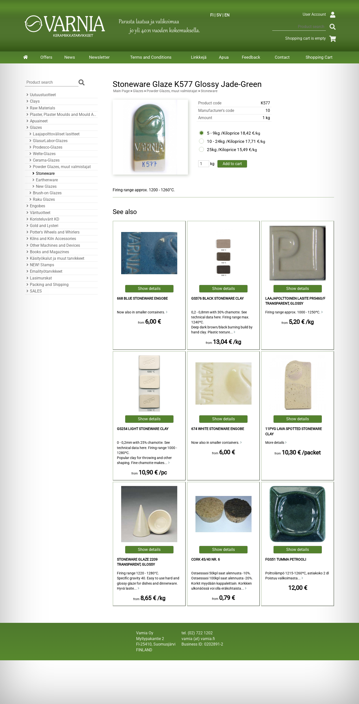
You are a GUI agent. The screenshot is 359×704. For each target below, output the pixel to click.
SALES (33, 291)
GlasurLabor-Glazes (48, 140)
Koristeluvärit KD (42, 219)
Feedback (251, 57)
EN (226, 15)
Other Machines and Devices (52, 245)
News (69, 57)
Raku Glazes (41, 199)
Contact (282, 57)
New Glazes (44, 186)
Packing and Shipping (47, 284)
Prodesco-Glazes (45, 147)
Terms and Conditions (151, 57)
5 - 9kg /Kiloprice (223, 133)
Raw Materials (40, 108)
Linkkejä (198, 57)
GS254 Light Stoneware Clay (142, 429)
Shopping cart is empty (311, 38)
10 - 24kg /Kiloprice (225, 141)
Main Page (121, 91)
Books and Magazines (47, 251)
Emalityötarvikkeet (43, 271)
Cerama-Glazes (44, 160)
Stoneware (43, 173)
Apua (224, 57)
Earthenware (44, 180)
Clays (32, 101)
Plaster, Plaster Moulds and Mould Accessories (60, 114)
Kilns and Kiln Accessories (50, 238)
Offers (46, 57)
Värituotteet (37, 212)
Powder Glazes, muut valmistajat (59, 166)
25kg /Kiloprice (221, 149)
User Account (320, 14)
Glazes (33, 127)
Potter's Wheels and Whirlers (52, 232)
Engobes (35, 206)
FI (211, 15)
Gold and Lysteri (41, 225)
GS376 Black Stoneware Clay (217, 298)
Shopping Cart (319, 57)
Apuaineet (36, 121)
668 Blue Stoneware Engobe (142, 298)
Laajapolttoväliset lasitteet (54, 134)
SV (218, 15)
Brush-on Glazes (45, 193)
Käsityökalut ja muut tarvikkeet (54, 258)
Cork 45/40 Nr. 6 (205, 559)
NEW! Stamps (39, 264)
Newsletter (99, 57)
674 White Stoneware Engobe (217, 429)
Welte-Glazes (42, 153)
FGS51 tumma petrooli (285, 559)
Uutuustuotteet (40, 94)
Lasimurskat (38, 278)
